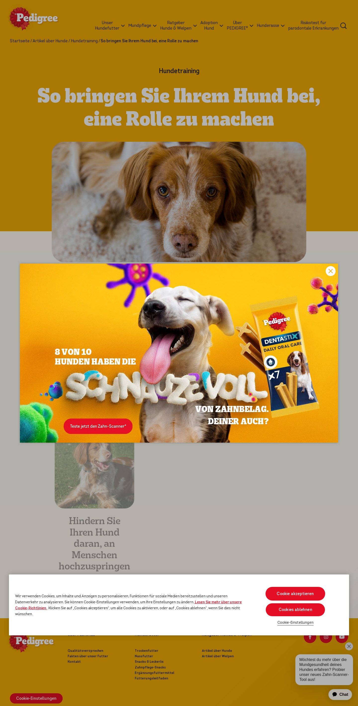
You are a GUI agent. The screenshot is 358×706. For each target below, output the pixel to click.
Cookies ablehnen (295, 609)
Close (331, 271)
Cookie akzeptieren (295, 594)
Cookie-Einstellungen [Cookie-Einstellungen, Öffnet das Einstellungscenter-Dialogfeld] (295, 622)
